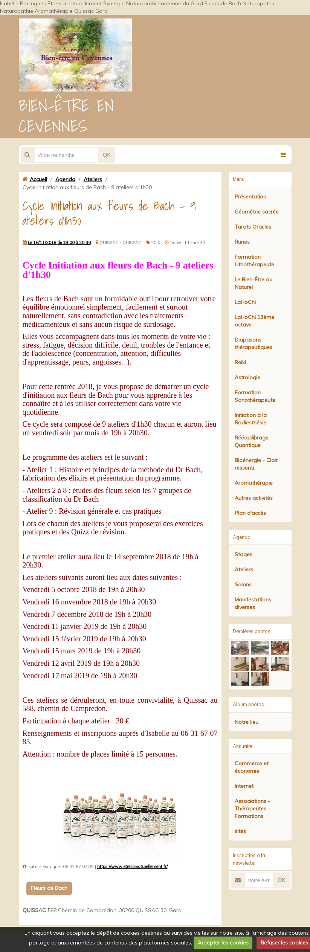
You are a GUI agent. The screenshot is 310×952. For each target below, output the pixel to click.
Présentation (250, 196)
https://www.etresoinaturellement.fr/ (132, 866)
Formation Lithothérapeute (254, 260)
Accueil (38, 179)
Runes (242, 241)
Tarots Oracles (253, 226)
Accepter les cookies (223, 942)
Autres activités (254, 497)
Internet (244, 786)
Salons (243, 584)
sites (240, 831)
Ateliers (93, 179)
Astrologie (247, 377)
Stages (243, 554)
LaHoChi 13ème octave (254, 321)
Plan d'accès (250, 513)
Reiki (240, 362)
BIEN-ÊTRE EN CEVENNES (66, 115)
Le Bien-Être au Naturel (253, 283)
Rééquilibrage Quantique (252, 441)
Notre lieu (246, 722)
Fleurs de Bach (49, 888)
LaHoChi (245, 302)
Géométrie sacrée (257, 211)
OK (106, 155)
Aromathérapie (254, 482)
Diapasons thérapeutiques (253, 343)
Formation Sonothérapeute (255, 396)
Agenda (65, 179)
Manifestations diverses (253, 603)
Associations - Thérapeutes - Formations (252, 808)
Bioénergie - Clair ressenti (256, 464)
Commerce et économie (252, 767)
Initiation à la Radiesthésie (251, 419)
